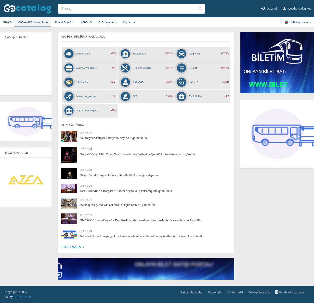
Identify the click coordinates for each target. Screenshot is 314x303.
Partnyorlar (215, 292)
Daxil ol (269, 8)
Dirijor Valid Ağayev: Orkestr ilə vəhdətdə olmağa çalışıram (119, 175)
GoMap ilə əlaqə (259, 292)
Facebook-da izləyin (290, 292)
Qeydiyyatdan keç (297, 8)
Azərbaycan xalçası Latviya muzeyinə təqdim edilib (113, 138)
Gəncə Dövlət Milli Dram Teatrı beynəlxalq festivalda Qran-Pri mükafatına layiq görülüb (137, 154)
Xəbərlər (86, 22)
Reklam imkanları (191, 292)
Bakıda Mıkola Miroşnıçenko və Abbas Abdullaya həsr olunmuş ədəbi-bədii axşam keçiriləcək (141, 236)
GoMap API (235, 292)
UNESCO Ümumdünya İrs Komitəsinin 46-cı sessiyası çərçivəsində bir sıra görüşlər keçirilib (140, 220)
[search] (131, 9)
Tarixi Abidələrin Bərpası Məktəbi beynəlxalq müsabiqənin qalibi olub (126, 191)
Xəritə (7, 22)
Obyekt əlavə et (64, 22)
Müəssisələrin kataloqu (32, 22)
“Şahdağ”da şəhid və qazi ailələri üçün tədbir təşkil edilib (117, 205)
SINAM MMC (22, 297)
